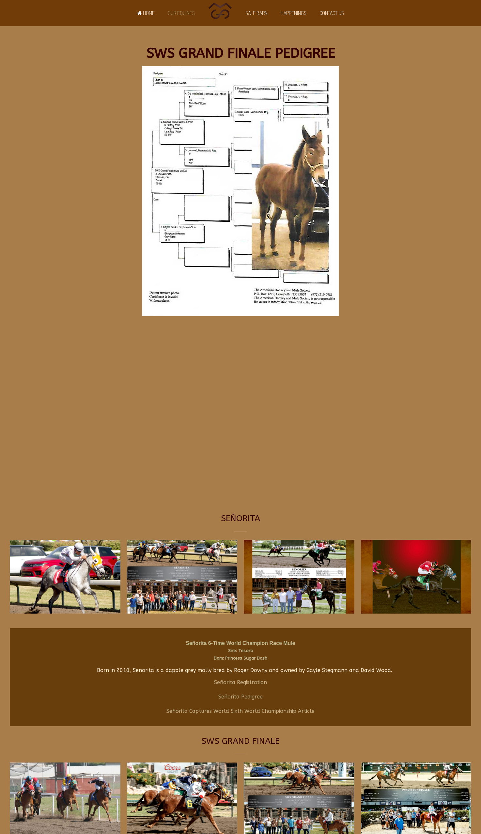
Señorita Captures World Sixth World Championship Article (240, 711)
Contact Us (331, 13)
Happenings (293, 13)
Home (146, 13)
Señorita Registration (240, 682)
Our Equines (181, 13)
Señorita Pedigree (240, 697)
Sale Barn (256, 13)
